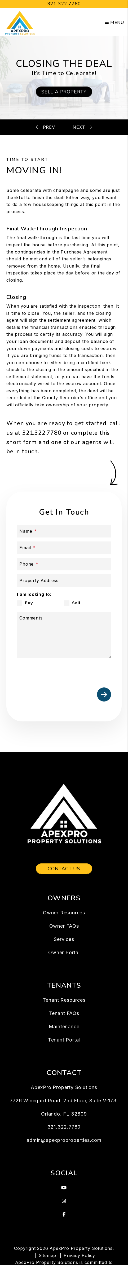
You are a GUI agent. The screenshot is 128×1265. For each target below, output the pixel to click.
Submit (104, 694)
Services (64, 939)
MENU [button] (114, 22)
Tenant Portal (64, 1040)
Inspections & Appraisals (51, 127)
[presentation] (70, 671)
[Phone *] (64, 564)
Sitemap (47, 1255)
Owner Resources (64, 912)
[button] (64, 1188)
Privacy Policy (79, 1255)
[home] (20, 22)
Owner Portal (64, 952)
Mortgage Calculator (76, 127)
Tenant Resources (64, 1000)
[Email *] (64, 547)
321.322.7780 (64, 4)
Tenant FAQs (64, 1013)
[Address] (64, 580)
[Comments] (64, 635)
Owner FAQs (64, 926)
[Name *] (64, 531)
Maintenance (64, 1026)
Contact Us (64, 869)
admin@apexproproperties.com (64, 1140)
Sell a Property (64, 92)
